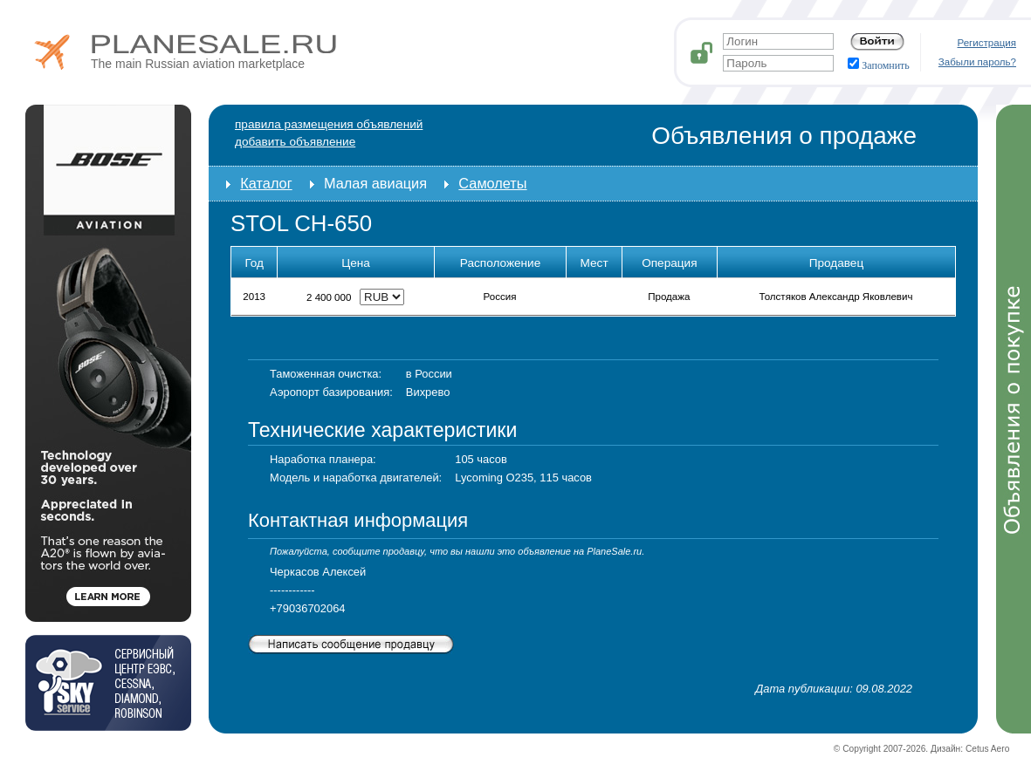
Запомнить (879, 65)
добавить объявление (295, 141)
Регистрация (987, 43)
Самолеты (492, 183)
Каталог (266, 183)
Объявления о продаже (784, 135)
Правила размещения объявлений (329, 124)
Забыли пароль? (977, 62)
